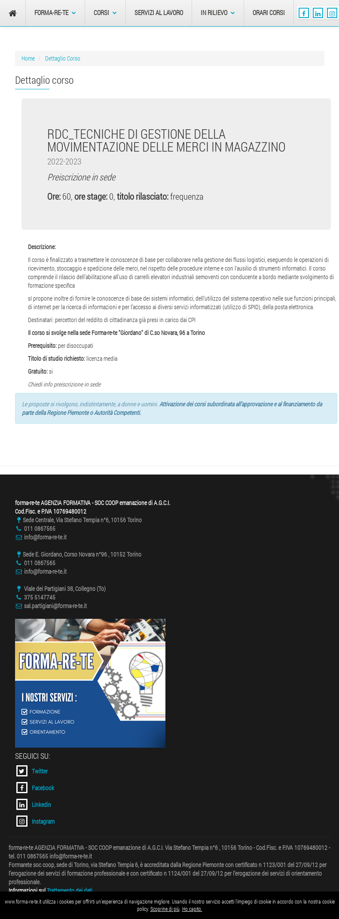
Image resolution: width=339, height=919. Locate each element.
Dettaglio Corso (62, 58)
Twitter (32, 770)
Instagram (35, 821)
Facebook (35, 787)
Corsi (105, 13)
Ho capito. (192, 908)
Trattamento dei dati (69, 890)
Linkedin (33, 804)
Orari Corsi (269, 13)
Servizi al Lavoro (158, 13)
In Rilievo (218, 13)
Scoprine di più (165, 908)
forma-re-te (55, 13)
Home (28, 58)
